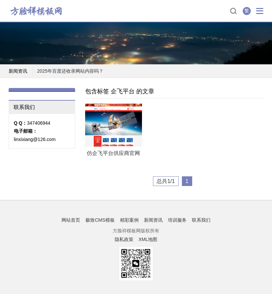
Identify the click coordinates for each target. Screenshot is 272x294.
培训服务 (177, 220)
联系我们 (201, 220)
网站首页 (71, 220)
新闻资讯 (153, 220)
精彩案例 (129, 220)
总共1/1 (166, 181)
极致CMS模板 (99, 220)
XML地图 (147, 239)
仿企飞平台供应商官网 (113, 153)
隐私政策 (124, 239)
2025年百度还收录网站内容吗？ (70, 71)
